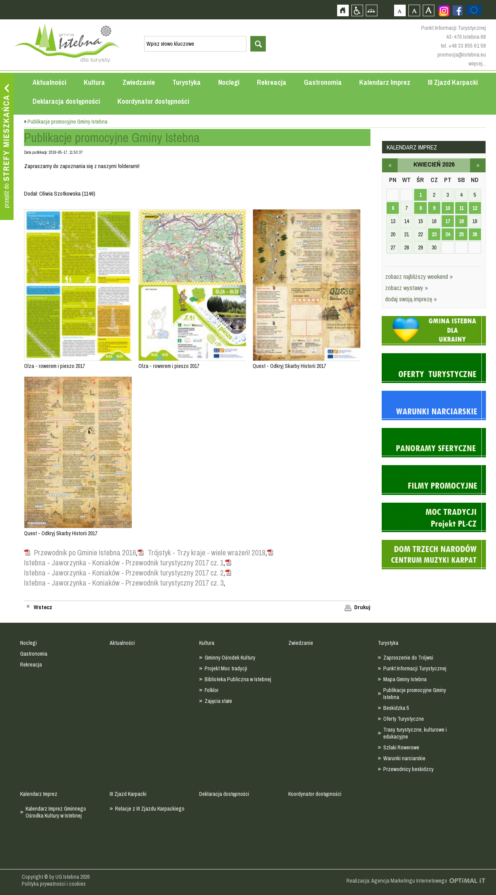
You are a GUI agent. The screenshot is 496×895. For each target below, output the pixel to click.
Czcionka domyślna (399, 10)
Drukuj (362, 607)
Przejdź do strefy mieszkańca (7, 147)
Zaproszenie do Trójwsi (408, 657)
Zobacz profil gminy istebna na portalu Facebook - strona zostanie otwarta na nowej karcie (458, 10)
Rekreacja (271, 82)
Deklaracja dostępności (66, 101)
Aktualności (49, 82)
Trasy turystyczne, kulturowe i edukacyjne (415, 733)
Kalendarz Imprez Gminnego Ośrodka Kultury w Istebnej (56, 812)
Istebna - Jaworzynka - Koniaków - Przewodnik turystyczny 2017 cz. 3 (124, 583)
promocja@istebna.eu (461, 54)
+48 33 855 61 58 (467, 45)
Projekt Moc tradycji (226, 668)
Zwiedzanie (138, 82)
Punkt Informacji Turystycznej (414, 668)
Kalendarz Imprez (384, 82)
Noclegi (228, 82)
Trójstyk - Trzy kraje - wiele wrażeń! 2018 (206, 553)
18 (461, 221)
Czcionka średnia (414, 10)
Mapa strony (371, 10)
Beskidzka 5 (396, 707)
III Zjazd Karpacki (453, 82)
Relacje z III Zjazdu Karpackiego (149, 808)
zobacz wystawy (406, 287)
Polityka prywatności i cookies (54, 883)
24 (447, 234)
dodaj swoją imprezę (411, 298)
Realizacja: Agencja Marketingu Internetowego (396, 880)
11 (461, 207)
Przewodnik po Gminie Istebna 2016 (85, 553)
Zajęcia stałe (218, 700)
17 (447, 221)
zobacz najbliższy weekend (419, 276)
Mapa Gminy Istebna (405, 679)
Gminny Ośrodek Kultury (230, 657)
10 (447, 207)
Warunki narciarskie (404, 758)
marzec (390, 165)
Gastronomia (323, 82)
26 (474, 234)
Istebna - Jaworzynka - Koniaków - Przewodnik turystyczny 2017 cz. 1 (124, 563)
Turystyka (186, 82)
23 (434, 234)
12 (474, 207)
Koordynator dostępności (153, 101)
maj (478, 165)
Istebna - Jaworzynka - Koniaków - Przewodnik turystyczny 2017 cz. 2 (124, 573)
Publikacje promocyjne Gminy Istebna (414, 694)
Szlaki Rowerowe (401, 747)
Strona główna (342, 10)
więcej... (477, 63)
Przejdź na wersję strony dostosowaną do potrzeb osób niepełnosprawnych (357, 10)
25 (461, 234)
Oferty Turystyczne (403, 718)
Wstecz (43, 607)
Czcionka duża (428, 10)
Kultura (94, 82)
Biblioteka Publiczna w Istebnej (238, 679)
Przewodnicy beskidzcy (408, 769)
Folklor (212, 690)
